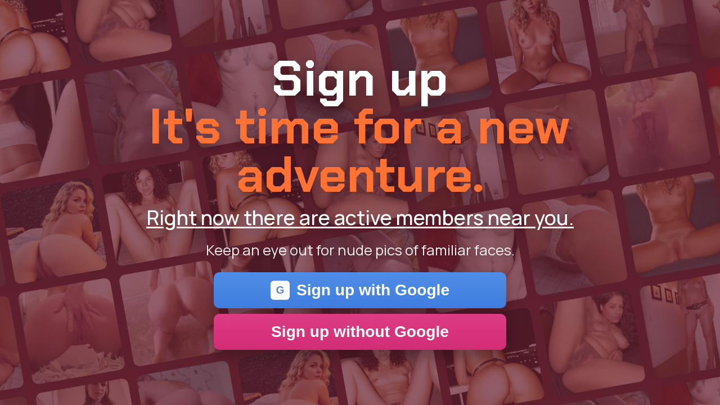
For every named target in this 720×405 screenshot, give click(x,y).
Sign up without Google (360, 331)
